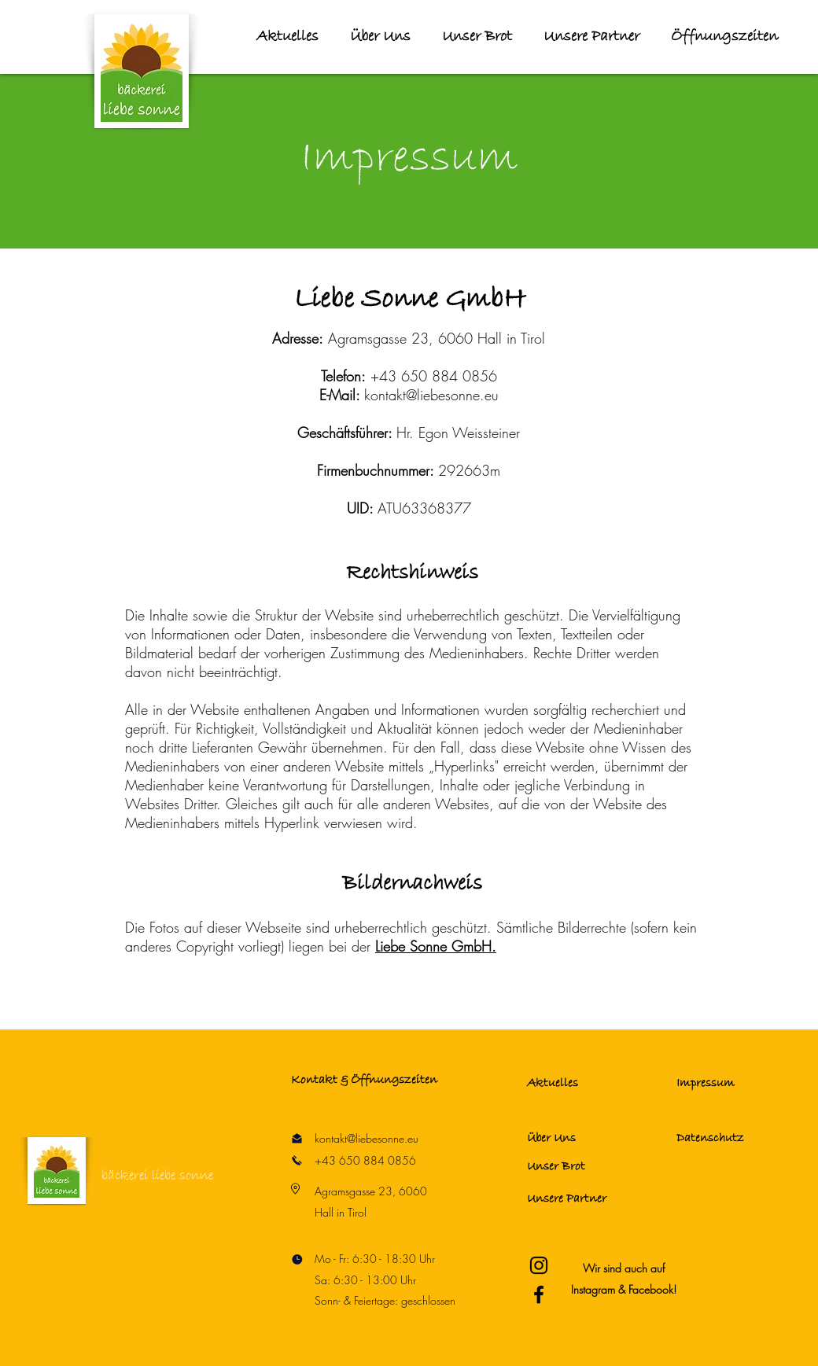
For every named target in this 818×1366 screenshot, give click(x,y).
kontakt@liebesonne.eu (431, 394)
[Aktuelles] (583, 1083)
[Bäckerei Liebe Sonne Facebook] (539, 1294)
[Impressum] (732, 1083)
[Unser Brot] (583, 1166)
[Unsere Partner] (583, 1198)
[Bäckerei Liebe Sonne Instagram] (539, 1265)
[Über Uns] (583, 1138)
